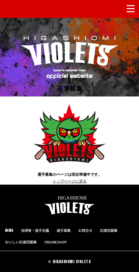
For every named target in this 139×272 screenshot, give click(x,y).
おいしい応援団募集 (21, 241)
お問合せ (85, 230)
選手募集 (64, 230)
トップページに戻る (70, 181)
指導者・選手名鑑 (35, 230)
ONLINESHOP (57, 241)
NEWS (9, 230)
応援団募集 (109, 230)
